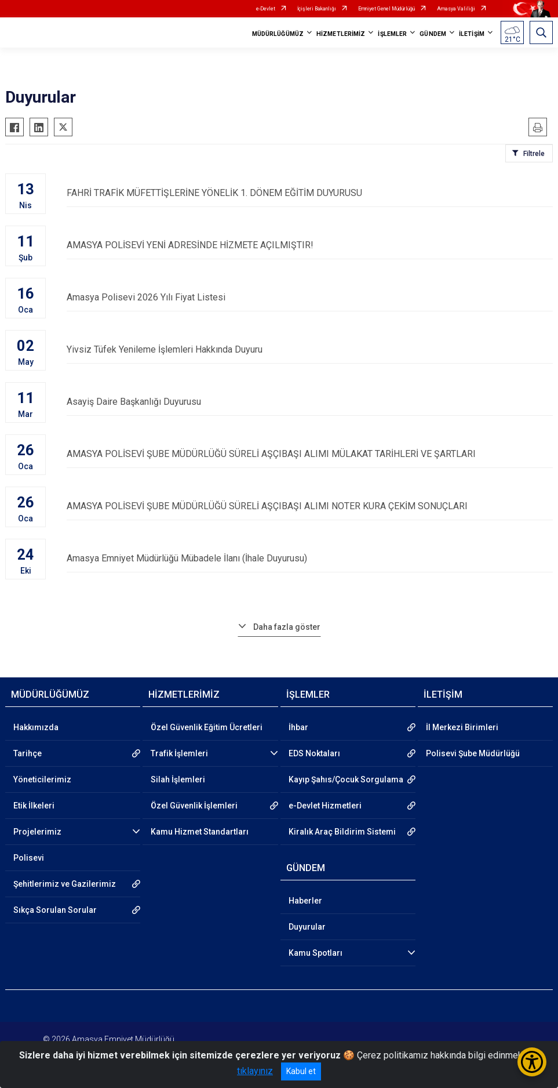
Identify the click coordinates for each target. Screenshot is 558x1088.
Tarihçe (27, 753)
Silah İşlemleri (178, 779)
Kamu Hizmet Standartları (200, 831)
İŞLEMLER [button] (392, 34)
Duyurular (307, 926)
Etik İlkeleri (33, 805)
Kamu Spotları (315, 953)
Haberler (305, 900)
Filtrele (534, 154)
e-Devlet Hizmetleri (325, 805)
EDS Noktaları (314, 753)
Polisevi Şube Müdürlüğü (473, 753)
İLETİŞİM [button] (471, 34)
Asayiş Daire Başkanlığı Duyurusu (310, 401)
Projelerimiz (37, 831)
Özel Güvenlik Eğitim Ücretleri (206, 727)
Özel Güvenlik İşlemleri (194, 805)
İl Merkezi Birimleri (462, 727)
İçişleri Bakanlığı (316, 9)
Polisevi (28, 857)
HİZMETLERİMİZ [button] (340, 34)
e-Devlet (265, 9)
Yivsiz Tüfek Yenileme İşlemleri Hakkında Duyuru (310, 349)
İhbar (298, 727)
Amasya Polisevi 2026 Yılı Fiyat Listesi (310, 297)
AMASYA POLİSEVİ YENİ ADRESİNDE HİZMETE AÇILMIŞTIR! (310, 245)
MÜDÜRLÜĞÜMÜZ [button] (278, 34)
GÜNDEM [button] (433, 34)
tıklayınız (255, 1070)
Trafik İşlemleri (179, 753)
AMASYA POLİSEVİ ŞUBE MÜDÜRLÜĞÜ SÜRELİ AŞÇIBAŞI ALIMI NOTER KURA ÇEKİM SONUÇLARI (310, 506)
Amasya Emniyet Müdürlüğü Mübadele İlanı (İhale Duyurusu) (310, 558)
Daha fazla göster (286, 627)
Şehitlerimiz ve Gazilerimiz (64, 883)
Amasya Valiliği (456, 9)
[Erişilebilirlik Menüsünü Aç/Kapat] (531, 1061)
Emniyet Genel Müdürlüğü (386, 9)
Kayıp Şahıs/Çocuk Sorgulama (346, 779)
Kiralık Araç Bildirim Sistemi (342, 831)
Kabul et (301, 1071)
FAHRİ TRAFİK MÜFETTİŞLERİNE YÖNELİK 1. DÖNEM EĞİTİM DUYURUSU (310, 192)
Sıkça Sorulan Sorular (55, 910)
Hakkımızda (36, 727)
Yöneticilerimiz (42, 779)
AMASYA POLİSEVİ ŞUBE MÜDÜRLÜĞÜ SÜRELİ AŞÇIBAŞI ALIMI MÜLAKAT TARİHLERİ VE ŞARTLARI (310, 453)
